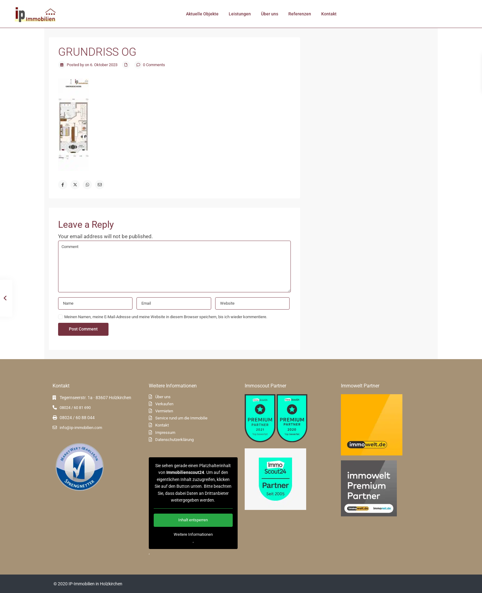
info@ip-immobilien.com (81, 427)
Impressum (165, 432)
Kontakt (329, 13)
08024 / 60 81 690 (75, 407)
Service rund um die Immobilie (181, 418)
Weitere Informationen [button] (192, 534)
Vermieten (164, 411)
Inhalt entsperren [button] (193, 520)
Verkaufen (164, 404)
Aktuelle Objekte (202, 13)
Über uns (269, 13)
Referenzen (299, 13)
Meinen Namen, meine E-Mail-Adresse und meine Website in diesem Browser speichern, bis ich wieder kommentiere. (165, 317)
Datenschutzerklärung (174, 439)
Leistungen (240, 13)
